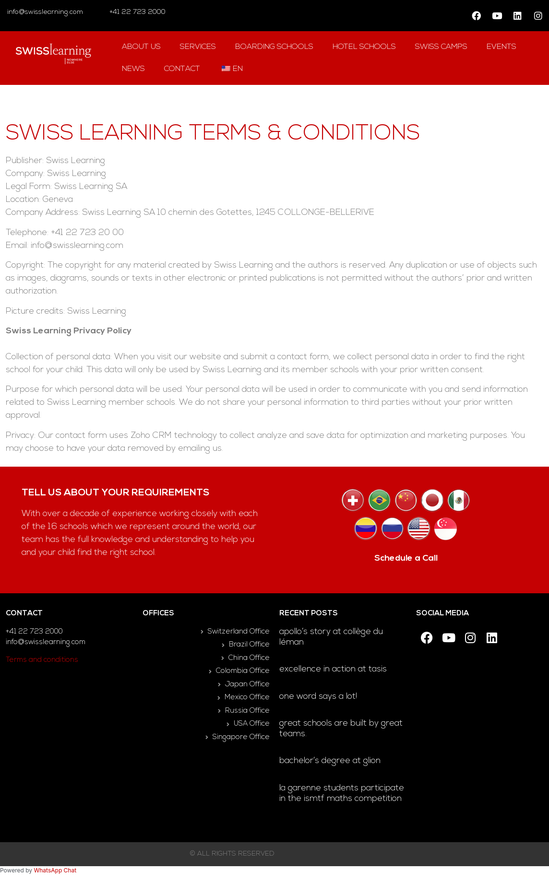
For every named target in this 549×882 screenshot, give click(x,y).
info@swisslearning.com (45, 12)
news (133, 69)
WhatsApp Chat (55, 870)
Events (501, 47)
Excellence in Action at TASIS (333, 669)
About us (141, 47)
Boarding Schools (274, 47)
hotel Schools (364, 47)
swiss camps (441, 47)
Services (198, 47)
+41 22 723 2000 (136, 12)
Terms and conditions (42, 660)
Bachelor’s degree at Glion (330, 760)
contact (182, 69)
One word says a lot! (318, 696)
